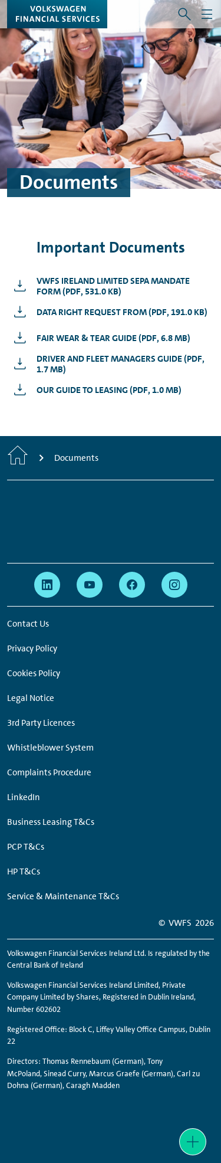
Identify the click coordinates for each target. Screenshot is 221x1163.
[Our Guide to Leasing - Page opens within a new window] (94, 390)
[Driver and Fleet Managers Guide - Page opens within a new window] (110, 364)
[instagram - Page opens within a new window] (174, 585)
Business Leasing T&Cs (50, 822)
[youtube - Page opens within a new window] (90, 585)
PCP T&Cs (25, 847)
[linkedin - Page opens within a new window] (47, 585)
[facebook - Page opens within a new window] (132, 585)
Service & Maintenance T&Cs (63, 896)
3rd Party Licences (41, 723)
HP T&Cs (23, 871)
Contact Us (28, 624)
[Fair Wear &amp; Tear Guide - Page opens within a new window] (99, 338)
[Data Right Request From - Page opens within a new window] (107, 312)
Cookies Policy (33, 673)
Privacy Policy (32, 648)
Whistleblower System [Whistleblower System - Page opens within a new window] (50, 748)
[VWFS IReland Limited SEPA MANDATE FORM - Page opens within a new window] (110, 286)
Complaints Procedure (49, 772)
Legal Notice (30, 698)
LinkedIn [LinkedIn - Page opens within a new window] (23, 797)
